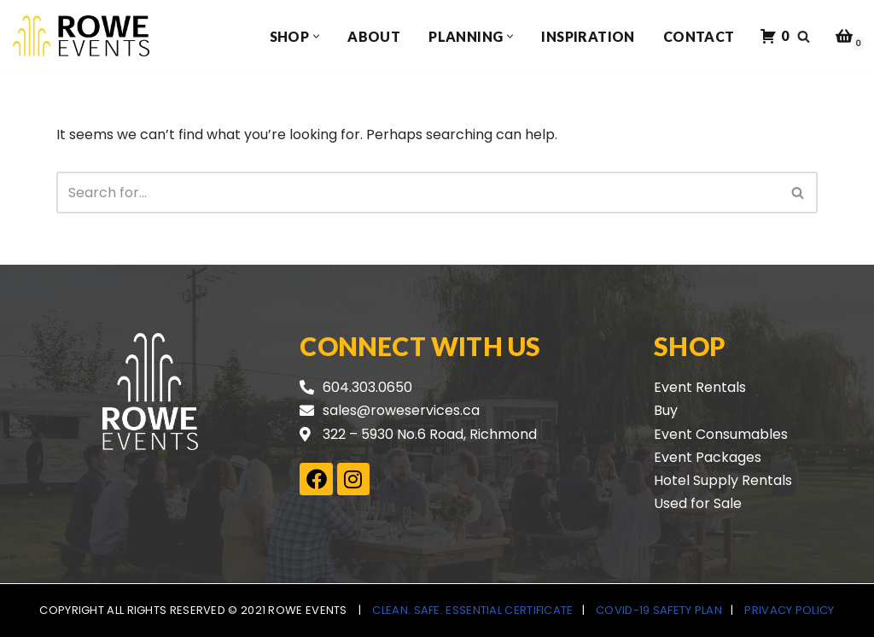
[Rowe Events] (81, 35)
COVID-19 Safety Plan (659, 610)
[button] (316, 36)
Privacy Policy (789, 610)
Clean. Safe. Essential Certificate (472, 610)
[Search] (803, 36)
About (373, 36)
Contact (699, 36)
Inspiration (587, 36)
